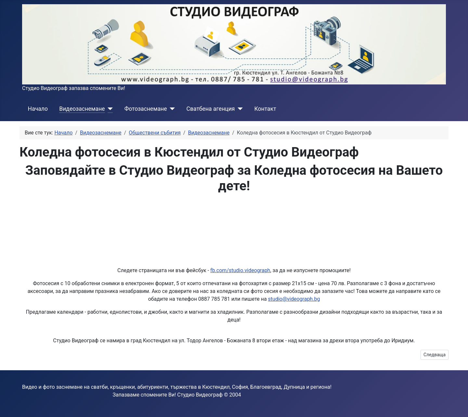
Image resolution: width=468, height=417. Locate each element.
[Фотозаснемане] (171, 109)
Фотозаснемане (145, 109)
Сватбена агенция (210, 109)
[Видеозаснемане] (109, 109)
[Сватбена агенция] (239, 109)
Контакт (265, 109)
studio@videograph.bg (294, 299)
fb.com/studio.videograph (240, 270)
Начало (38, 109)
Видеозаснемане (82, 109)
